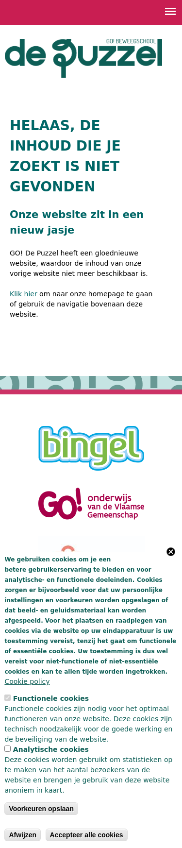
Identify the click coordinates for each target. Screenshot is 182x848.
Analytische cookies (51, 749)
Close (171, 552)
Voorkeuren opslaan (41, 809)
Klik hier (23, 294)
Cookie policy (27, 681)
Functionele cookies (51, 698)
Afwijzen (22, 835)
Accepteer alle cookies (86, 835)
